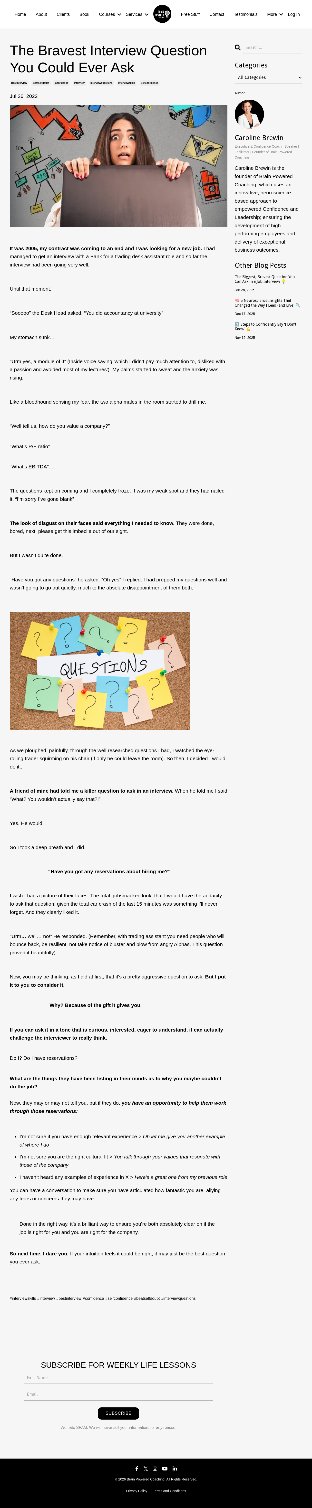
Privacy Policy (136, 1497)
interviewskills (126, 77)
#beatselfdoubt (187, 1293)
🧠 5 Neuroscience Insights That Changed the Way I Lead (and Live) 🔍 (266, 298)
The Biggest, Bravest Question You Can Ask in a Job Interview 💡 (267, 275)
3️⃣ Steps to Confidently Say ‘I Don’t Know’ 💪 (267, 320)
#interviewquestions (32, 1301)
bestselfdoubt (41, 77)
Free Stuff (188, 11)
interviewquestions (101, 77)
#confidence (117, 1293)
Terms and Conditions (169, 1497)
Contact (215, 11)
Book (85, 11)
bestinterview (19, 77)
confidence (61, 77)
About (42, 11)
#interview (56, 1293)
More (274, 11)
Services (139, 11)
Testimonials (245, 11)
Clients (64, 11)
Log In (294, 11)
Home (20, 11)
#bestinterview (86, 1293)
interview (79, 77)
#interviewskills (27, 1293)
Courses (111, 11)
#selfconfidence (150, 1293)
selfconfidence (149, 77)
